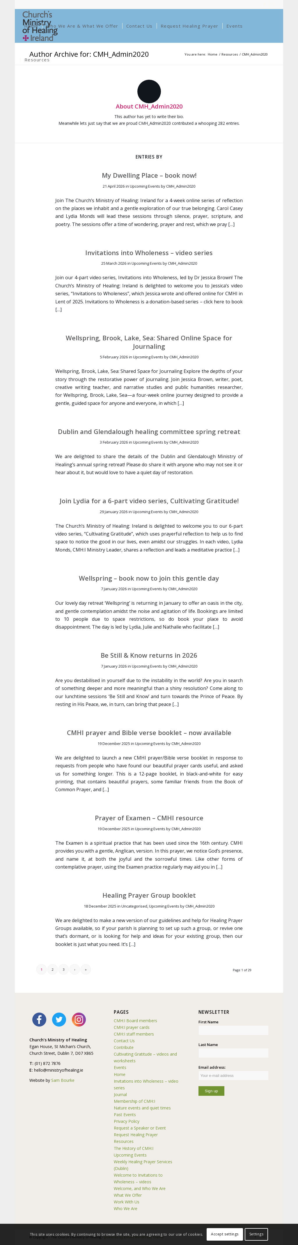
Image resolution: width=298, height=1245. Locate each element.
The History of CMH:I (133, 1148)
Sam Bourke (62, 1080)
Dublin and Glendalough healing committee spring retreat (149, 431)
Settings (256, 1234)
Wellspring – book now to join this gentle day (149, 578)
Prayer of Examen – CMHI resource (149, 817)
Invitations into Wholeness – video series (149, 252)
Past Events (125, 1114)
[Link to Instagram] (273, 4)
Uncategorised (134, 906)
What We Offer (128, 1195)
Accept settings (225, 1234)
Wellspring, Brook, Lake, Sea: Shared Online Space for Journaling (149, 342)
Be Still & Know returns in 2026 (149, 655)
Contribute (124, 1047)
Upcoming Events (145, 186)
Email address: (233, 1072)
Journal (120, 1094)
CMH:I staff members (134, 1034)
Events (120, 1067)
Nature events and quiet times (142, 1108)
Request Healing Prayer (136, 1134)
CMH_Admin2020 (180, 186)
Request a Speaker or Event (140, 1128)
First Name (208, 1022)
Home (119, 1074)
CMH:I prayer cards (132, 1027)
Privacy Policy (126, 1121)
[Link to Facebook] (264, 4)
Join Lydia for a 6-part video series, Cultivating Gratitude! (149, 500)
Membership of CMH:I (134, 1101)
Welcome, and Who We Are (140, 1188)
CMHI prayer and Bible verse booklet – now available (149, 732)
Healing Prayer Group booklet (149, 895)
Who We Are (125, 1208)
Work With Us (126, 1202)
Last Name (208, 1044)
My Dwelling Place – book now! (149, 175)
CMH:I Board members (135, 1020)
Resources (124, 1141)
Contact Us (124, 1040)
